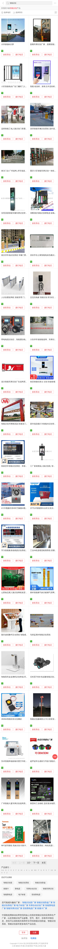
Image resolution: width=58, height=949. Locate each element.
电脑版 (33, 938)
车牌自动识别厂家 (37, 905)
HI (21, 870)
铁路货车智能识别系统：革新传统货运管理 (19, 466)
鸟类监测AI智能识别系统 (40, 635)
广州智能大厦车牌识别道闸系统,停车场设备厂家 (21, 803)
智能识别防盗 (40, 883)
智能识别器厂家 (29, 902)
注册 (34, 932)
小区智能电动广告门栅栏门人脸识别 (16, 86)
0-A (2, 870)
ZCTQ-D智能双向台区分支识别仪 (43, 508)
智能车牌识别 (48, 889)
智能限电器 (7, 895)
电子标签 (21, 895)
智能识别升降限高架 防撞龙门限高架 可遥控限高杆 (22, 424)
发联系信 (7, 54)
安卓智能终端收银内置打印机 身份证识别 (18, 761)
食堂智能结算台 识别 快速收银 (42, 382)
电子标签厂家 (22, 905)
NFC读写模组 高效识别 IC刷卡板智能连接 (18, 845)
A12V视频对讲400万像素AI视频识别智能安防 (19, 508)
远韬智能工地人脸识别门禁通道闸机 (16, 129)
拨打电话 (19, 55)
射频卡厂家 (42, 908)
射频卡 (6, 889)
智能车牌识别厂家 (14, 908)
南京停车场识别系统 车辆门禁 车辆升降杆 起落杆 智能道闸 (25, 255)
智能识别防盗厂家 (45, 902)
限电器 (17, 889)
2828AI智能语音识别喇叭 (11, 719)
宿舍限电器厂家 (30, 908)
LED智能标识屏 (7, 44)
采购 (54, 757)
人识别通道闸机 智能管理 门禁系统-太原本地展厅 (21, 297)
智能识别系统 (23, 883)
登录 (23, 932)
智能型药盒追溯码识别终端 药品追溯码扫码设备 (21, 677)
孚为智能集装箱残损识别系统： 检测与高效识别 (21, 550)
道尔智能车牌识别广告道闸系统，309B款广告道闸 (22, 382)
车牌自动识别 (31, 889)
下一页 (36, 863)
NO (35, 870)
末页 (44, 863)
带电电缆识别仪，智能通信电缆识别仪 (17, 339)
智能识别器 (7, 883)
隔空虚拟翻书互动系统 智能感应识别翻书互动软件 (22, 635)
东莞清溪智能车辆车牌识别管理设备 (16, 213)
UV (52, 870)
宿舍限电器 (36, 895)
